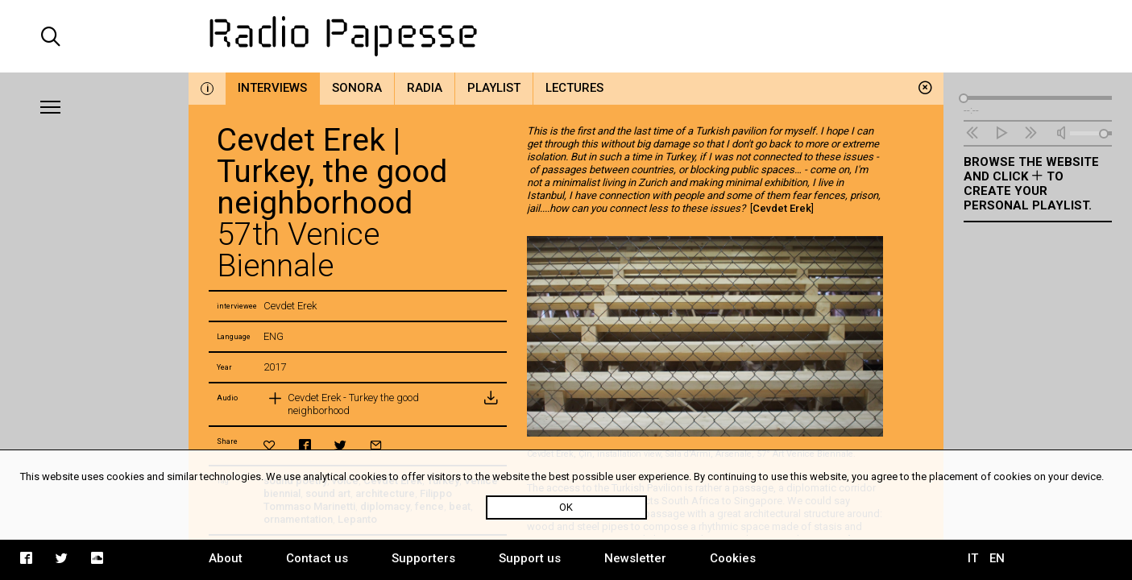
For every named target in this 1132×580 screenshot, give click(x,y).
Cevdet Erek (782, 208)
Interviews (272, 88)
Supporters (423, 558)
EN (997, 558)
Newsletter (635, 558)
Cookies (733, 558)
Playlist (493, 88)
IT (973, 558)
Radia (424, 88)
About (226, 558)
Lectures (574, 88)
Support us (530, 558)
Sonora (357, 88)
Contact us (317, 558)
